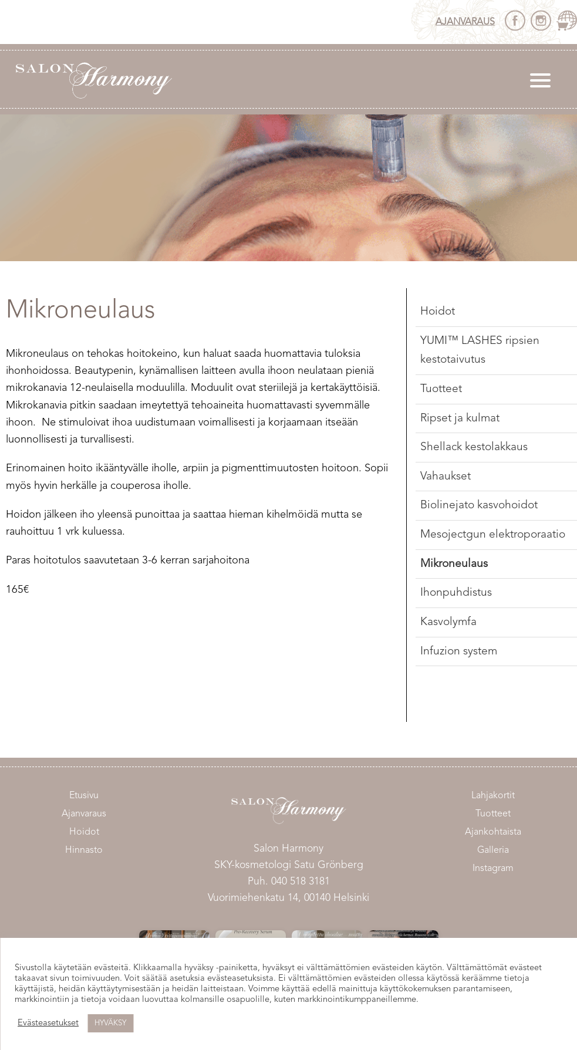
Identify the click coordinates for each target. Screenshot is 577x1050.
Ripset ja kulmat (460, 418)
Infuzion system (458, 651)
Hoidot (437, 312)
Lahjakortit (493, 796)
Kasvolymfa (448, 622)
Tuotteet (441, 389)
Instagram (493, 868)
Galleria (493, 850)
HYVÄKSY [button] (110, 1023)
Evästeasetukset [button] (48, 1023)
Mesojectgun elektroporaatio (492, 535)
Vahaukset (445, 476)
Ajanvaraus (465, 21)
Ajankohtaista (493, 832)
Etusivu (84, 796)
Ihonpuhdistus (456, 593)
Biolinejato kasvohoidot (479, 505)
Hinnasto (84, 850)
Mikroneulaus (454, 564)
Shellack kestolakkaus (474, 447)
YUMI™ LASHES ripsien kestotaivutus (479, 350)
